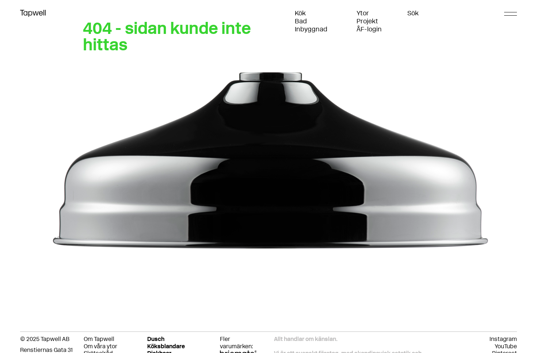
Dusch (155, 338)
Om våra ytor (100, 346)
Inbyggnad (311, 29)
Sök (413, 13)
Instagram (503, 338)
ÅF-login (369, 29)
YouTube (506, 346)
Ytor (363, 13)
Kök (300, 13)
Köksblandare (166, 346)
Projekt (367, 21)
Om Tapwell (99, 338)
